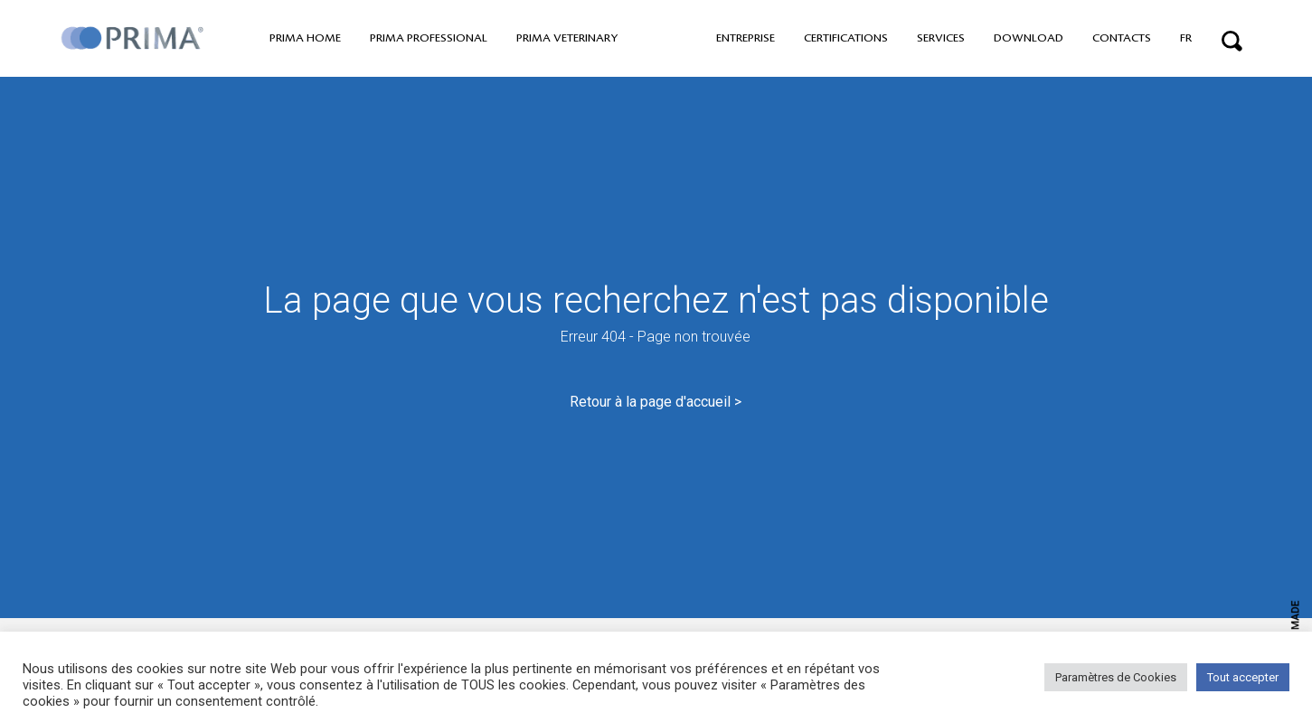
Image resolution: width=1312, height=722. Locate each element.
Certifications (846, 38)
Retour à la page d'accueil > (655, 401)
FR (1186, 38)
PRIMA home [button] (305, 38)
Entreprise (745, 38)
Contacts (1121, 38)
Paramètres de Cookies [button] (1115, 677)
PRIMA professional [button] (428, 38)
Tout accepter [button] (1243, 677)
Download (1028, 38)
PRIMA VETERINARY (567, 38)
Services (941, 38)
